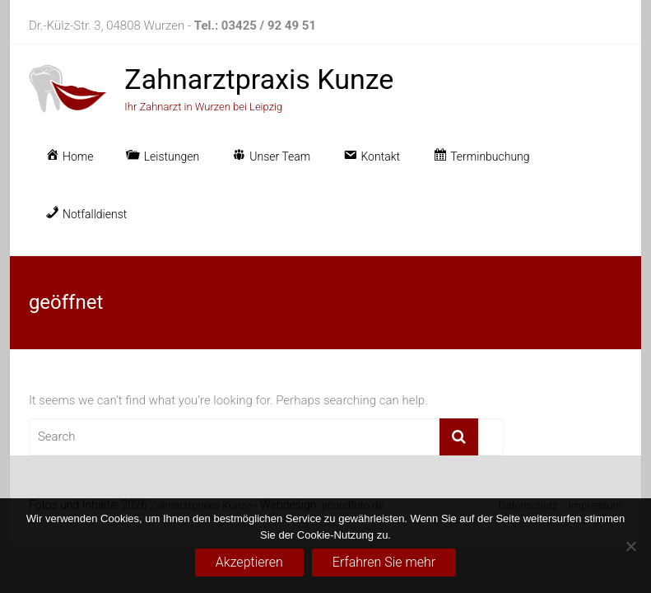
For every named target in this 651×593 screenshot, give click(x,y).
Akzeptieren (249, 562)
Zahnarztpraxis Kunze (258, 79)
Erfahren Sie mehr (383, 562)
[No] (630, 546)
